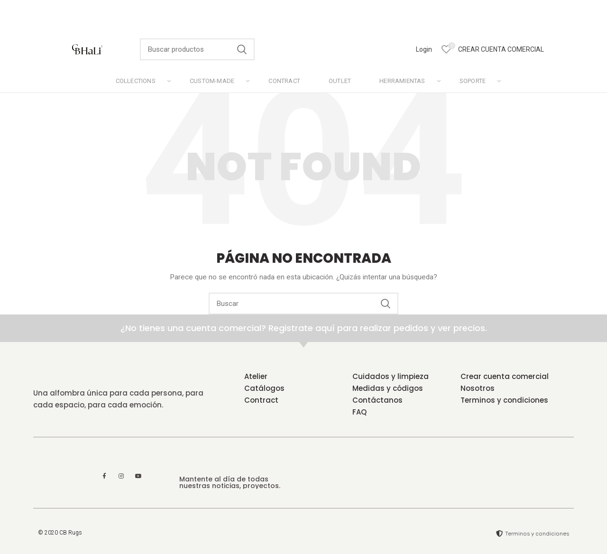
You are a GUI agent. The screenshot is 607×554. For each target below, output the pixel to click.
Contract (261, 400)
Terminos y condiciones (504, 400)
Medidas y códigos (387, 388)
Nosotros (477, 388)
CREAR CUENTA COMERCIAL (501, 49)
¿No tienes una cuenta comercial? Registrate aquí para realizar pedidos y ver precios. (303, 328)
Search (242, 49)
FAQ (359, 412)
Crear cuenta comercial (504, 376)
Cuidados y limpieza (390, 376)
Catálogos (264, 388)
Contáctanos (377, 400)
